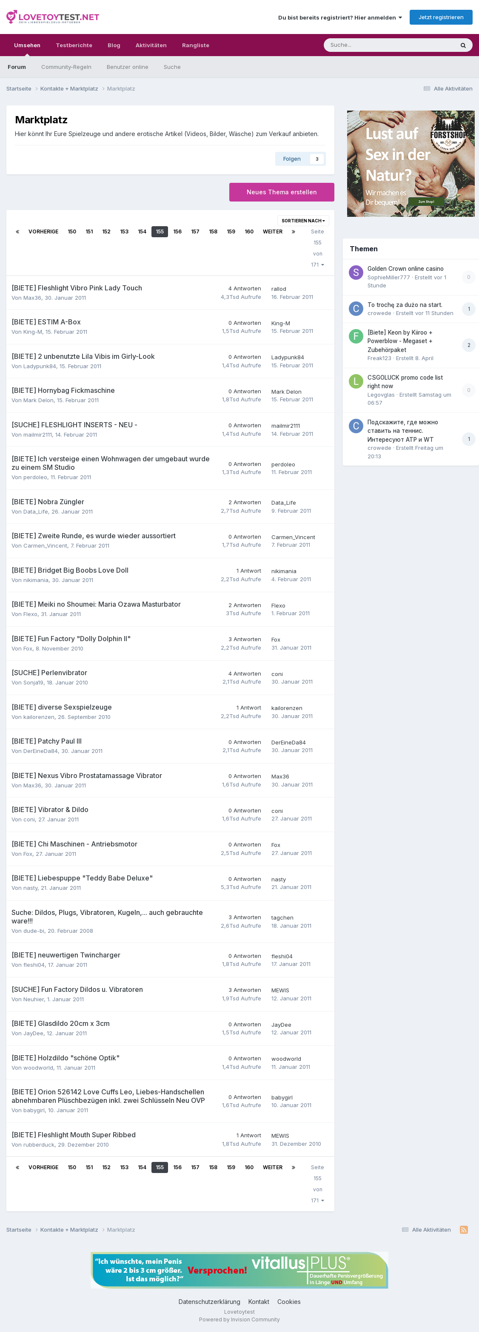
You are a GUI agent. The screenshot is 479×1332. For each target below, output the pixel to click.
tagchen (282, 917)
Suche (172, 66)
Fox (27, 648)
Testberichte (74, 45)
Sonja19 (33, 682)
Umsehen (27, 49)
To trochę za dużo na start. (405, 304)
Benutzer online (127, 66)
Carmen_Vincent (45, 545)
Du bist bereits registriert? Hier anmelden (340, 17)
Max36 (32, 297)
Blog (114, 45)
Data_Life (35, 511)
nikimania (35, 580)
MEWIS (280, 990)
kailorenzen (38, 716)
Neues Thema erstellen (282, 192)
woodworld (38, 1067)
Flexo (30, 614)
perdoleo (35, 477)
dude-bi (33, 930)
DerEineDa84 (40, 750)
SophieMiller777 (389, 277)
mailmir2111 (37, 434)
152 (106, 231)
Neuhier (33, 999)
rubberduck (38, 1144)
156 (177, 231)
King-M (32, 331)
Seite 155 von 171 (317, 248)
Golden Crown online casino (406, 268)
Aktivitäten (151, 45)
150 (72, 231)
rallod (278, 288)
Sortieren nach (303, 220)
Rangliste (195, 45)
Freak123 (379, 358)
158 (213, 231)
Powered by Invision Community (239, 1319)
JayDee (33, 1033)
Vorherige (43, 231)
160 (249, 231)
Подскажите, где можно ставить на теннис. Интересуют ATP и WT (403, 431)
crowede (379, 313)
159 (231, 231)
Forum (17, 66)
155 (160, 231)
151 (89, 231)
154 (142, 231)
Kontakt (258, 1301)
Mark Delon (38, 400)
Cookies (289, 1301)
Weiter (272, 231)
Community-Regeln (66, 66)
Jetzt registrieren (441, 17)
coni (277, 673)
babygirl (34, 1110)
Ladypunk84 (39, 366)
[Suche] (363, 45)
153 (124, 231)
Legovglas (381, 394)
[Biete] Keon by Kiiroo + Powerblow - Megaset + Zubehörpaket (400, 341)
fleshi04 (34, 964)
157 (195, 231)
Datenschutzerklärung (209, 1301)
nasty (30, 887)
